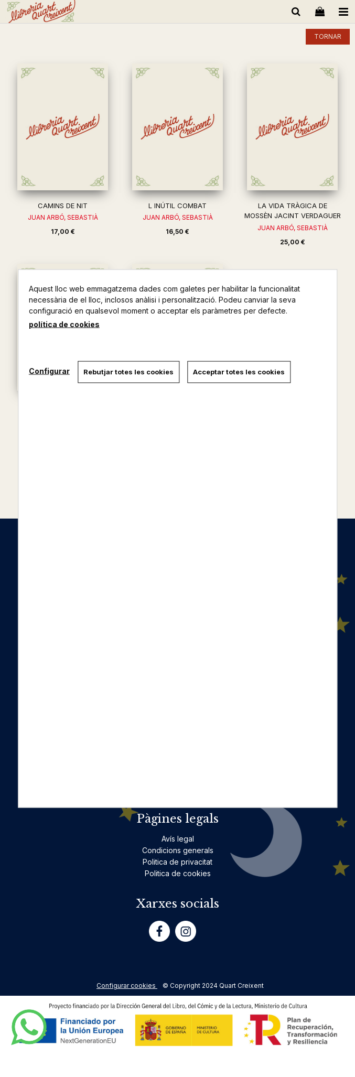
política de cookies (64, 324)
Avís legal (178, 838)
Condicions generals (177, 850)
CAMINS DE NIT (63, 205)
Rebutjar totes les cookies (128, 372)
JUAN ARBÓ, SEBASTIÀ (63, 217)
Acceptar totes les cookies (239, 372)
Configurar (49, 370)
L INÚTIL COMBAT (177, 205)
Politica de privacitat (177, 861)
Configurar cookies (126, 985)
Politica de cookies (178, 873)
